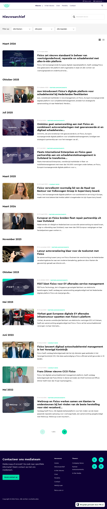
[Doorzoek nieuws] (88, 16)
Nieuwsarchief (59, 467)
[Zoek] (74, 16)
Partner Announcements (58, 87)
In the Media (76, 473)
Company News (54, 184)
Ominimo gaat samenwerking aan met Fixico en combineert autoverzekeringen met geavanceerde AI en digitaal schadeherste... (70, 127)
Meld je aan (58, 485)
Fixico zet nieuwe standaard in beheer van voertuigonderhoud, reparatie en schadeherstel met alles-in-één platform (68, 58)
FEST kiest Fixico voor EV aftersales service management (70, 284)
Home (56, 463)
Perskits (65, 5)
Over (58, 5)
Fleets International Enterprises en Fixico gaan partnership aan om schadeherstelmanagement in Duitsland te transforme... (66, 155)
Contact (73, 5)
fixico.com (88, 1)
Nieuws (38, 5)
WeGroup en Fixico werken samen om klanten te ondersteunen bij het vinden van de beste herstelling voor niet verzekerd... (68, 404)
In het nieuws (49, 5)
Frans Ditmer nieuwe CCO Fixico (56, 371)
